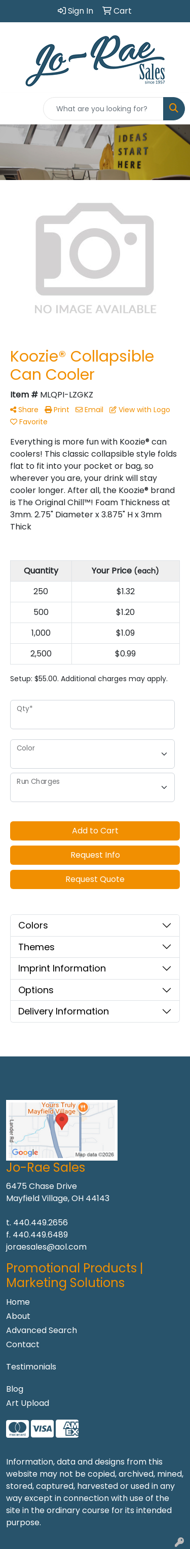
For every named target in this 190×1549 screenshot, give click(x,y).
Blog (14, 1389)
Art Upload (27, 1403)
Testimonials (31, 1367)
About (18, 1316)
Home (18, 1302)
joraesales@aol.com (46, 1247)
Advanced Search (41, 1330)
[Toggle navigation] (15, 109)
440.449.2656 (40, 1222)
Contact (23, 1344)
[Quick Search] (103, 108)
